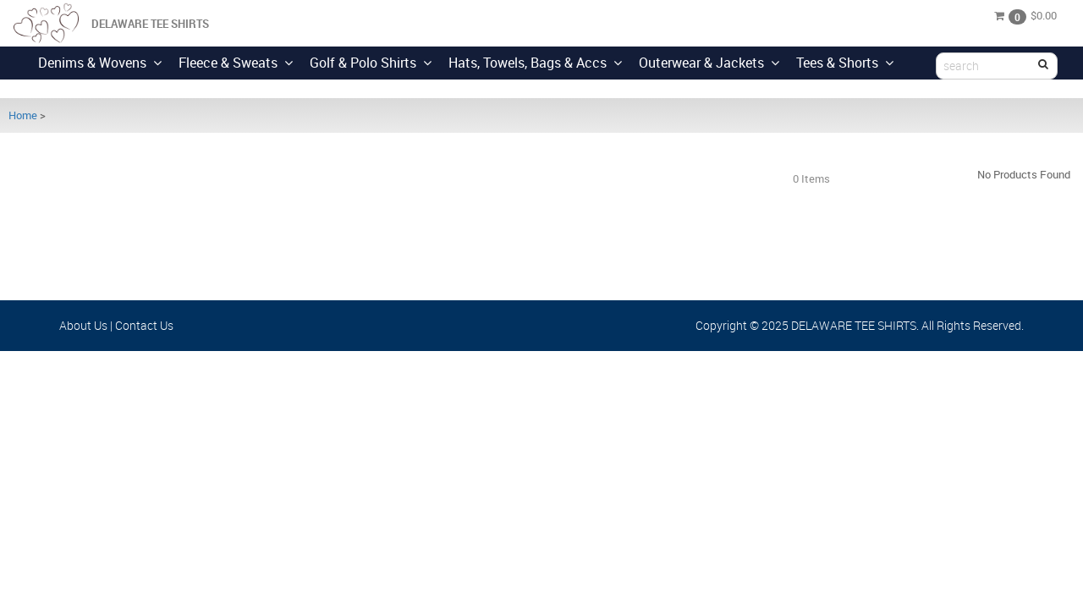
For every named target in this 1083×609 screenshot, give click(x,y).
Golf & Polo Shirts (371, 62)
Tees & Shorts (844, 62)
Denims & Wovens (100, 62)
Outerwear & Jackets (709, 62)
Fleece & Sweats (236, 62)
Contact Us (144, 325)
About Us (83, 325)
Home (22, 115)
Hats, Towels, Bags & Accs (535, 62)
